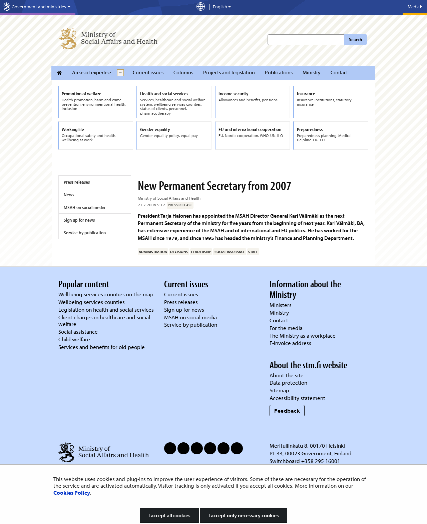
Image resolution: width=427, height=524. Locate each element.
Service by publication (85, 233)
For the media (286, 327)
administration (153, 251)
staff (253, 251)
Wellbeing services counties (91, 301)
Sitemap (279, 390)
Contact (339, 72)
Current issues (148, 72)
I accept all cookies (169, 515)
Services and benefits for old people (101, 346)
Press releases (77, 182)
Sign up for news (79, 220)
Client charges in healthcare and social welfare (104, 321)
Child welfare (74, 339)
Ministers (281, 304)
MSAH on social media (84, 207)
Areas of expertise (91, 72)
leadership (201, 251)
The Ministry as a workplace (303, 335)
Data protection (288, 382)
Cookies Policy (71, 492)
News (69, 195)
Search (355, 39)
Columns (183, 72)
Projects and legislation (229, 72)
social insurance (230, 251)
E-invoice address (290, 342)
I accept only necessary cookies (243, 515)
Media (415, 7)
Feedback (287, 410)
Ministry (312, 72)
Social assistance (78, 331)
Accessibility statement (297, 397)
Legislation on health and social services (106, 309)
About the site (287, 375)
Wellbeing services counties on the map (105, 294)
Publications (279, 72)
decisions (179, 251)
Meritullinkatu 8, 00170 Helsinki (307, 445)
